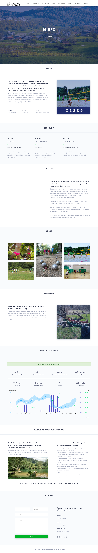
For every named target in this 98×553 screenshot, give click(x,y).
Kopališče (77, 3)
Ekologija (61, 3)
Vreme (69, 3)
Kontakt (86, 3)
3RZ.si (63, 549)
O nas (27, 3)
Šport (53, 3)
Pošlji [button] (31, 536)
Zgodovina (35, 3)
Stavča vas (45, 3)
